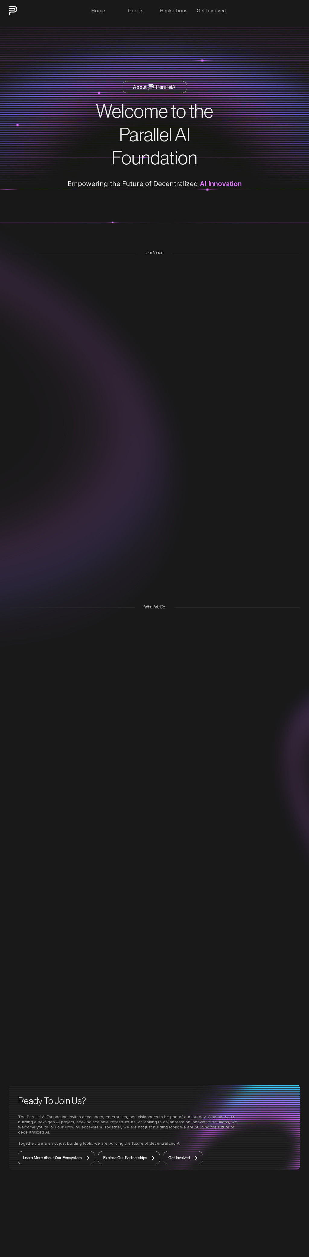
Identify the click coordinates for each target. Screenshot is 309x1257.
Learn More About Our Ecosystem (56, 1158)
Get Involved (183, 1158)
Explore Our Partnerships (129, 1158)
